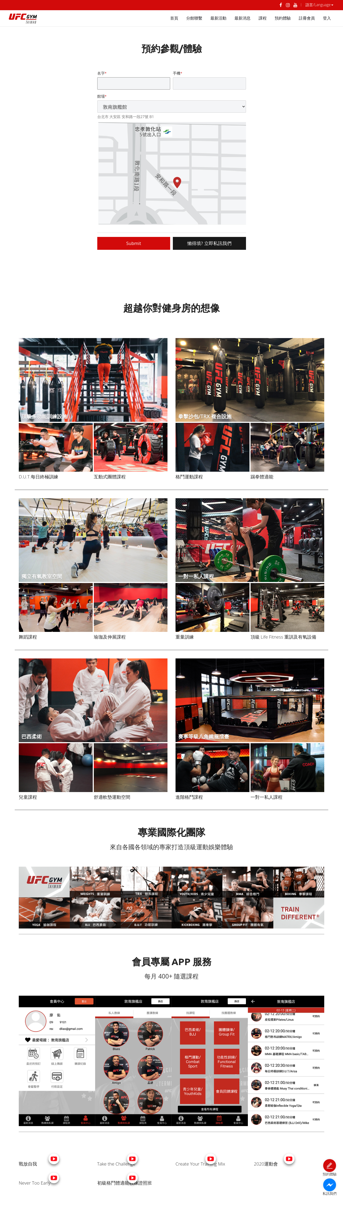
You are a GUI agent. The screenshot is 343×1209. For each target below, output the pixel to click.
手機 (176, 73)
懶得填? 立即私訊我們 (209, 243)
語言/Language (319, 4)
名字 (101, 73)
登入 (327, 18)
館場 (101, 96)
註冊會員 (307, 18)
